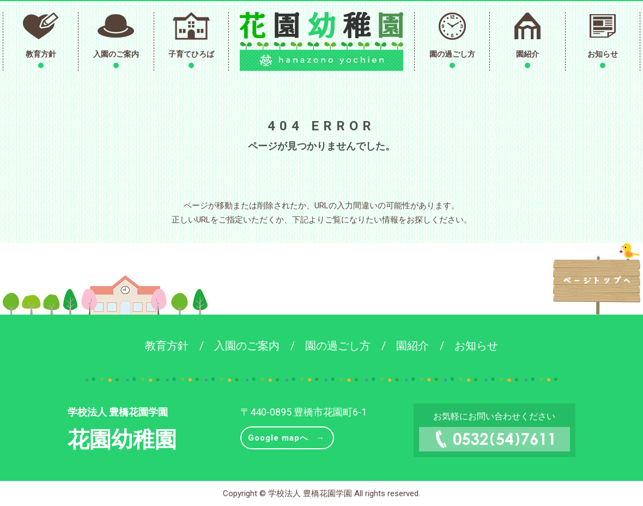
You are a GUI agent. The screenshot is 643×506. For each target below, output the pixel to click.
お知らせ (602, 54)
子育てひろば (191, 54)
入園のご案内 (116, 54)
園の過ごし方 (452, 54)
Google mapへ (278, 438)
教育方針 (41, 54)
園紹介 (527, 54)
